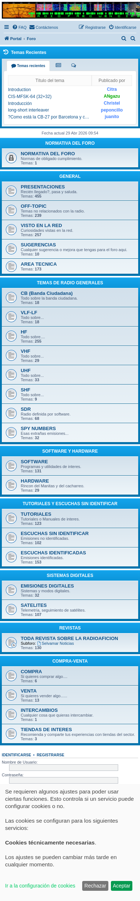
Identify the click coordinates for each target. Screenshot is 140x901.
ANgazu (112, 96)
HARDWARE (35, 481)
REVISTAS (70, 628)
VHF (25, 351)
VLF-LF (29, 312)
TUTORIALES (36, 514)
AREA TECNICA (39, 264)
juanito (112, 116)
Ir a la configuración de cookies (40, 886)
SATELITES (34, 605)
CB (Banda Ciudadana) (47, 293)
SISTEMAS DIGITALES (70, 575)
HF (24, 332)
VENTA (29, 691)
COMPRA (31, 671)
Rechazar (95, 886)
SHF (25, 390)
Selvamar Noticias (55, 643)
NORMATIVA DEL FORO (70, 143)
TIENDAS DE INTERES (46, 729)
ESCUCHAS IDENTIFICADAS (53, 552)
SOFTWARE (34, 461)
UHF (26, 370)
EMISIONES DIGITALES (47, 586)
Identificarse (16, 755)
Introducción (20, 103)
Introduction (19, 89)
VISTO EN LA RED (41, 225)
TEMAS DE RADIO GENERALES (70, 282)
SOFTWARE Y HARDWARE (70, 451)
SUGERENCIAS (38, 244)
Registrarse (50, 755)
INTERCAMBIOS (39, 710)
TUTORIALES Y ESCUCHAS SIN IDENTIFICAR (70, 503)
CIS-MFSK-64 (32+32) (30, 96)
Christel (112, 103)
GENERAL (70, 176)
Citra (112, 89)
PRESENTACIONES (43, 187)
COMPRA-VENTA (70, 661)
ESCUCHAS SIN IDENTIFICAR (55, 533)
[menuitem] (19, 27)
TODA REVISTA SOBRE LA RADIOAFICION (69, 638)
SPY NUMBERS (38, 428)
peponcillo (112, 110)
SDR (26, 409)
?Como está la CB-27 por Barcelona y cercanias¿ (49, 117)
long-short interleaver (28, 110)
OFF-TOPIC (34, 206)
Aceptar (121, 886)
